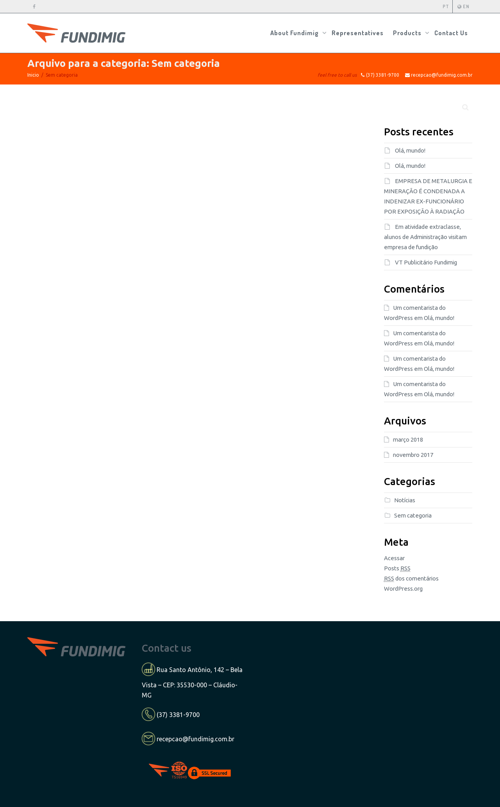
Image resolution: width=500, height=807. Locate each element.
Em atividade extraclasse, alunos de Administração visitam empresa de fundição (425, 236)
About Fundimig (295, 33)
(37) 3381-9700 (178, 714)
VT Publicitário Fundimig (426, 262)
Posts (397, 568)
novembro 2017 (413, 454)
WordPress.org (403, 588)
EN (463, 6)
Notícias (404, 500)
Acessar (394, 558)
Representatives (358, 33)
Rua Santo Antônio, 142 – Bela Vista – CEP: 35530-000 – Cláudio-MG (192, 682)
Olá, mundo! (410, 150)
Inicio (33, 74)
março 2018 (408, 439)
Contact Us (451, 33)
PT (446, 6)
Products (408, 33)
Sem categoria (413, 515)
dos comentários (411, 578)
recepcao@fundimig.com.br (195, 738)
